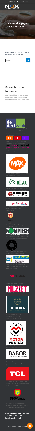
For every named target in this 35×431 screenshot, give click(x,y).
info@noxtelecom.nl (23, 1)
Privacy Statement (22, 426)
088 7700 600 (12, 1)
